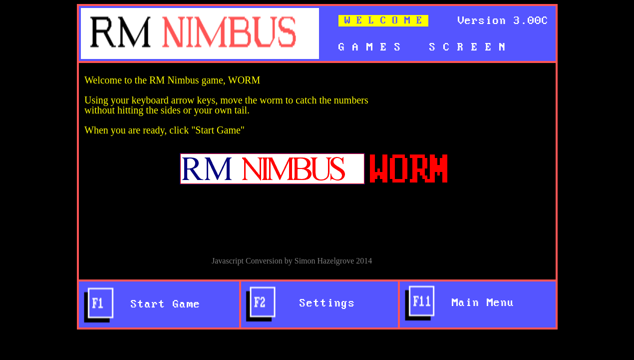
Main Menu (476, 303)
